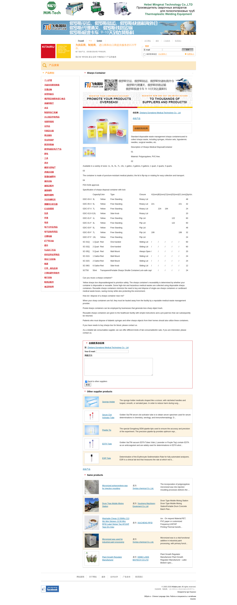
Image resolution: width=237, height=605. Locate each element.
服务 (157, 41)
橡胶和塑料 (49, 195)
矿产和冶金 (49, 241)
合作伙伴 (114, 577)
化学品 (47, 126)
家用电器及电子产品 (52, 149)
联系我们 (178, 41)
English (99, 41)
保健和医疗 (49, 103)
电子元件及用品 (51, 227)
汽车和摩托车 (50, 199)
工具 (46, 158)
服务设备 (48, 181)
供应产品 (136, 118)
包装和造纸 (49, 121)
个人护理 (48, 80)
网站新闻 (80, 577)
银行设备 (48, 277)
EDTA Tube (107, 444)
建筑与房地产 (50, 167)
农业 (46, 108)
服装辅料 (48, 190)
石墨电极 (48, 236)
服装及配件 (49, 186)
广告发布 (167, 41)
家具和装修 (49, 144)
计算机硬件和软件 (51, 273)
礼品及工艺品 (50, 250)
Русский (81, 41)
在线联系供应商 (141, 128)
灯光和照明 (49, 209)
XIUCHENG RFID (145, 523)
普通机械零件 (50, 177)
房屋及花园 (49, 172)
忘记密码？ (162, 54)
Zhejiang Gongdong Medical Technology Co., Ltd (160, 113)
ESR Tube (106, 458)
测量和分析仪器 (51, 204)
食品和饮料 (49, 287)
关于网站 (147, 41)
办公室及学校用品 (51, 117)
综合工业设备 (50, 259)
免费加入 (190, 54)
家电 (46, 154)
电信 (46, 222)
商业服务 (48, 135)
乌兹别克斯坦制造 (51, 85)
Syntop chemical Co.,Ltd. (143, 488)
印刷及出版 (49, 131)
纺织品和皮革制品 (51, 254)
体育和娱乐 (49, 94)
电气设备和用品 (51, 232)
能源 (46, 264)
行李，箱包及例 (51, 268)
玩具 (46, 213)
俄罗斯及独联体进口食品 (54, 99)
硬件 (46, 245)
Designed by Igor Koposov (187, 592)
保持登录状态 (150, 54)
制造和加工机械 (51, 112)
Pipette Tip (106, 430)
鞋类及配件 (49, 282)
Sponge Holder (108, 402)
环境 (46, 218)
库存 (46, 163)
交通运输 (48, 89)
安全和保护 (49, 140)
